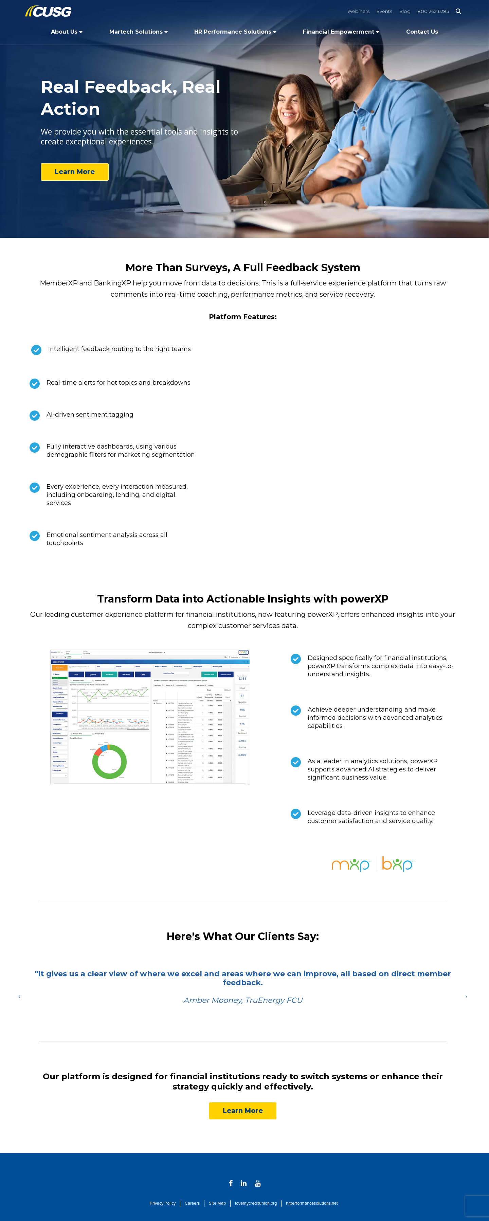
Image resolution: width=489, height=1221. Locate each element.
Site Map (217, 1203)
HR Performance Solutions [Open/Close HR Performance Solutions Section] (232, 32)
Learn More (75, 172)
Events (384, 11)
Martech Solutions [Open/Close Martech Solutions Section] (136, 32)
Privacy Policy (163, 1203)
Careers (192, 1203)
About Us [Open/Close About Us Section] (64, 32)
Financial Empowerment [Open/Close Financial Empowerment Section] (338, 32)
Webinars (358, 11)
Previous (19, 996)
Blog (405, 11)
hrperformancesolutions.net (312, 1203)
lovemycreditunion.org (256, 1203)
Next (466, 996)
